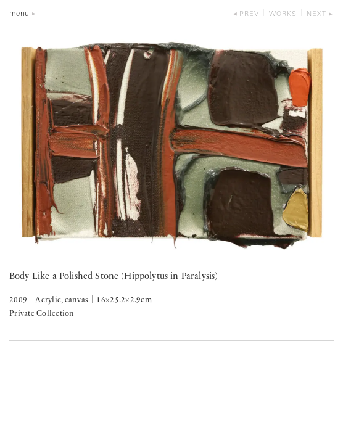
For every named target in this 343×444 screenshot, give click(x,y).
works (283, 14)
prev (249, 14)
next (316, 14)
